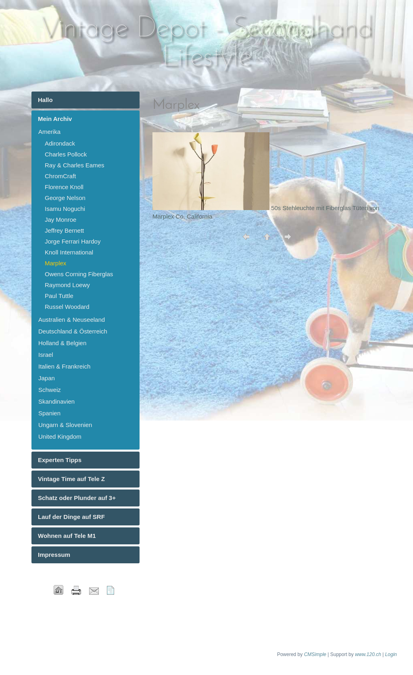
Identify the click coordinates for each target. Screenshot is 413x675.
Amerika (49, 131)
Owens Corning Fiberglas (79, 274)
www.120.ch (368, 654)
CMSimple (315, 654)
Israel (45, 354)
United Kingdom (59, 436)
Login (391, 654)
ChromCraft (60, 176)
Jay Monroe (60, 219)
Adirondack (60, 143)
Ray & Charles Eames (74, 165)
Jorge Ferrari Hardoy (72, 241)
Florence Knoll (64, 186)
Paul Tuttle (59, 295)
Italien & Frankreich (64, 366)
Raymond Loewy (67, 284)
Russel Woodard (67, 306)
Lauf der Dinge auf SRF (71, 516)
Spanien (49, 413)
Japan (46, 378)
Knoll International (69, 252)
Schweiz (49, 389)
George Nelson (65, 197)
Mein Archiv (55, 118)
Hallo (45, 99)
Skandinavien (56, 401)
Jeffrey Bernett (64, 230)
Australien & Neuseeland (71, 319)
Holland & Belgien (62, 343)
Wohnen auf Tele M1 (67, 535)
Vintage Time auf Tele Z (71, 478)
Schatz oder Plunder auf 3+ (77, 497)
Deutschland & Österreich (72, 331)
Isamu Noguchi (65, 208)
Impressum (54, 554)
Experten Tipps (59, 459)
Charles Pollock (66, 154)
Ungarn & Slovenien (65, 424)
